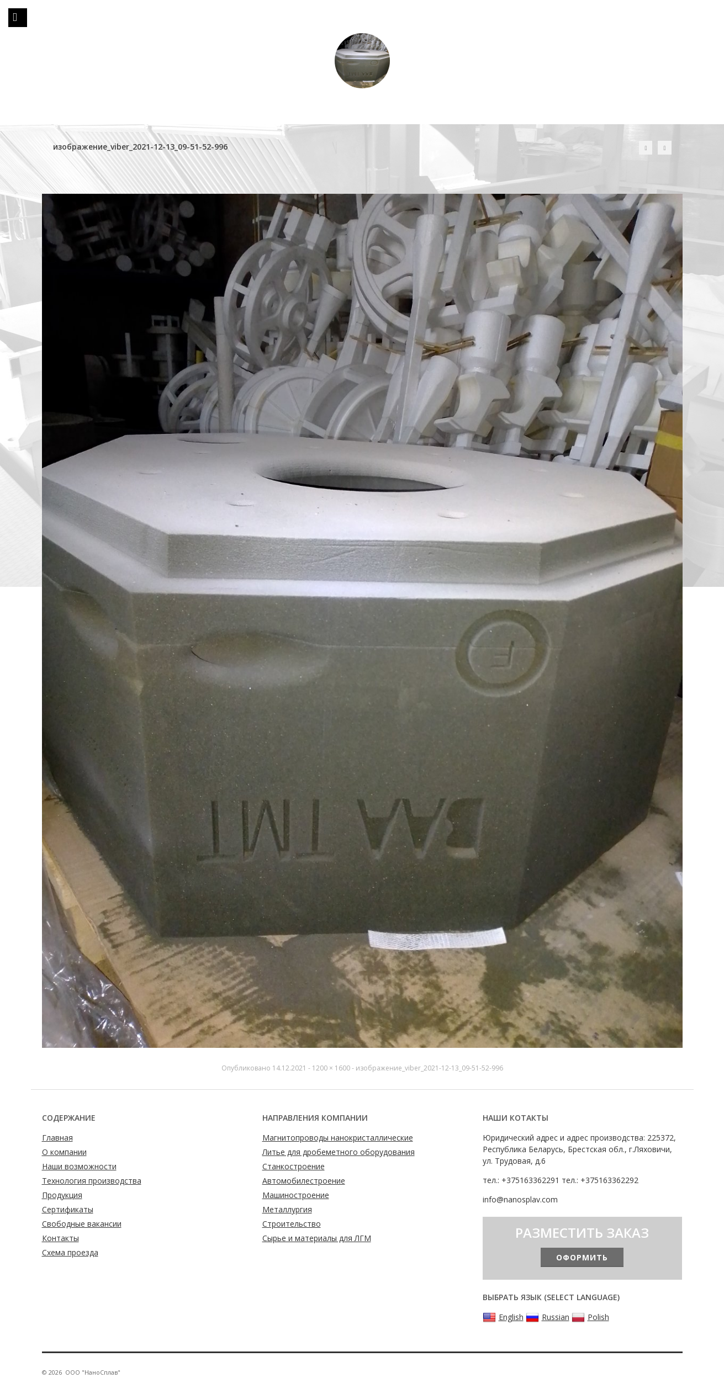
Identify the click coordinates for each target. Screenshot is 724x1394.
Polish (590, 1317)
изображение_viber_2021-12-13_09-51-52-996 (429, 1068)
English (503, 1317)
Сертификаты (67, 1209)
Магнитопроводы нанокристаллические (337, 1137)
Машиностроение (295, 1195)
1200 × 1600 (331, 1068)
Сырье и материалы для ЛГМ (316, 1238)
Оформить (582, 1257)
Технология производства (91, 1180)
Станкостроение (293, 1166)
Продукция (62, 1195)
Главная (57, 1137)
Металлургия (287, 1209)
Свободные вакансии (81, 1223)
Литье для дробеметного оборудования (338, 1152)
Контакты (60, 1238)
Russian (547, 1317)
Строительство (291, 1223)
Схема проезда (70, 1252)
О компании (64, 1152)
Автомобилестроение (303, 1180)
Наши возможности (79, 1166)
